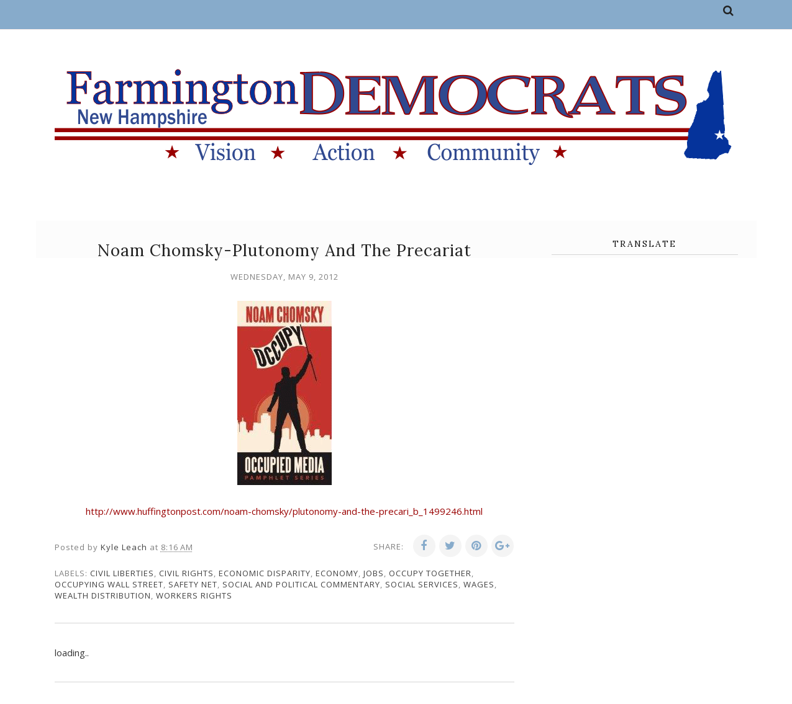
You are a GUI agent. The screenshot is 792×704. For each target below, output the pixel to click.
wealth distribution (103, 595)
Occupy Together (430, 573)
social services (421, 584)
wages (478, 584)
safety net (192, 584)
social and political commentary (301, 584)
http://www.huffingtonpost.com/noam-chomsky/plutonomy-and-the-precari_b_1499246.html (284, 511)
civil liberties (122, 573)
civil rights (186, 573)
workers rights (194, 595)
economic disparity (265, 573)
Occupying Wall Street (109, 584)
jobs (373, 573)
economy (337, 573)
